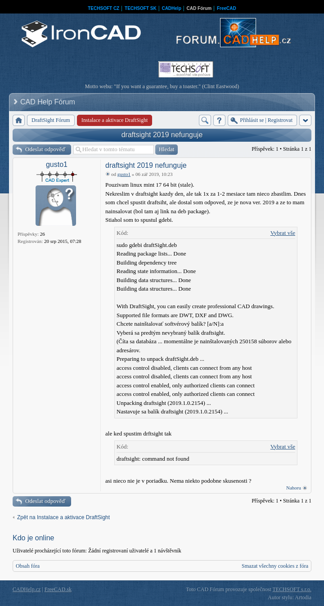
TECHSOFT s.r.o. (292, 589)
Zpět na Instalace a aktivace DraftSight (63, 517)
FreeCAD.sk (58, 589)
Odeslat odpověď (45, 149)
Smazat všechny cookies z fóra (275, 566)
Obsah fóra (28, 566)
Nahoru (293, 487)
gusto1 (57, 164)
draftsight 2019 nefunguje (162, 135)
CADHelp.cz (26, 589)
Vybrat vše (282, 233)
